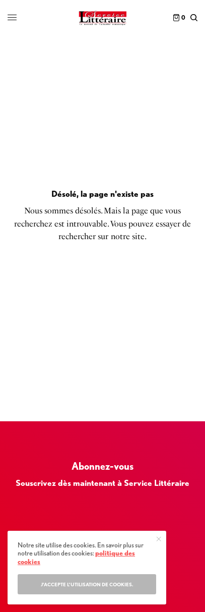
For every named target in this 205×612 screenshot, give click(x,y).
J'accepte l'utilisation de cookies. (87, 584)
